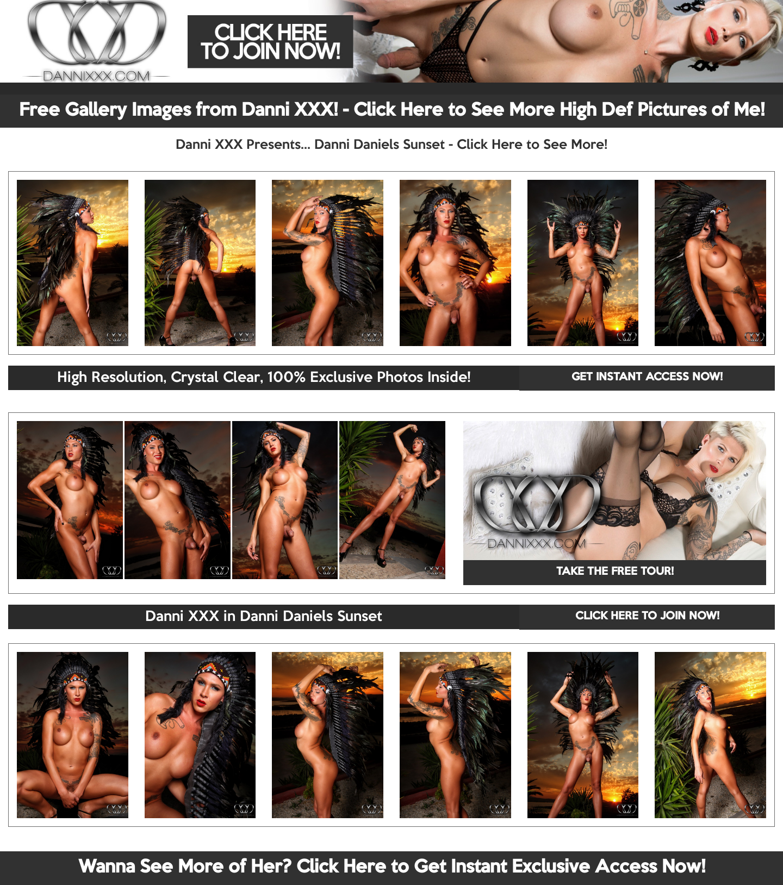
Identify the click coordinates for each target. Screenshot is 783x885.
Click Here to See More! (532, 145)
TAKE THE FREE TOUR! (615, 572)
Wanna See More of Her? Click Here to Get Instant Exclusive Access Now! (391, 867)
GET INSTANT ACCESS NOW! (647, 377)
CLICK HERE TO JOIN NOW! (647, 617)
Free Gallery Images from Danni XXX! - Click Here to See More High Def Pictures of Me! (392, 111)
